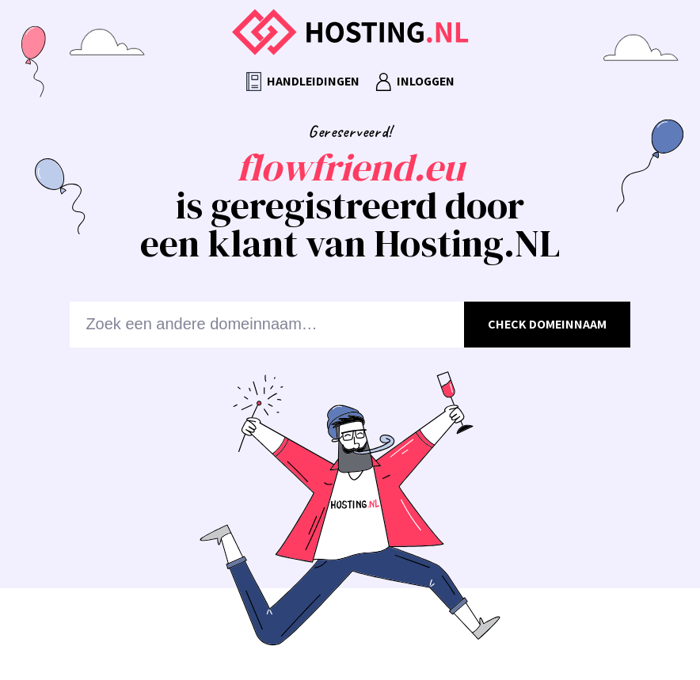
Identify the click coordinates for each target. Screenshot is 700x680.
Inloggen (415, 82)
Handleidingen (303, 82)
